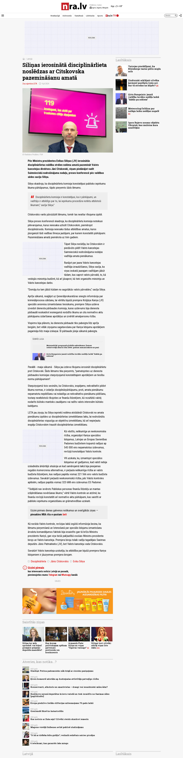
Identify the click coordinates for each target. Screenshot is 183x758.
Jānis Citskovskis (58, 561)
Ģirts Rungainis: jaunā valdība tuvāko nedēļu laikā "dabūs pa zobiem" (74, 355)
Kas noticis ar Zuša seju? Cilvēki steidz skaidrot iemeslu (59, 719)
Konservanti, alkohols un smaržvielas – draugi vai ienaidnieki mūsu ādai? (69, 687)
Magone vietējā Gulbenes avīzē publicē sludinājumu (57, 727)
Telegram (52, 575)
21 (98, 648)
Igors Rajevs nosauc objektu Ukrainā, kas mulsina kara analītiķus (143, 125)
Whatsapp (66, 575)
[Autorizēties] (180, 15)
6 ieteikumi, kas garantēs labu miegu (49, 743)
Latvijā (29, 59)
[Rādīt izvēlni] (2, 15)
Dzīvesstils (67, 16)
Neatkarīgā (55, 16)
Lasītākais (123, 60)
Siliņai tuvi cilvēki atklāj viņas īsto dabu (101, 645)
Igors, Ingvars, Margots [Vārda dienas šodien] (99, 7)
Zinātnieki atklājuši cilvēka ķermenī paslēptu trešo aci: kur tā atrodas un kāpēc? (143, 83)
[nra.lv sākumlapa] (74, 6)
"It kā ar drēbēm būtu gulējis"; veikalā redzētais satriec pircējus (62, 735)
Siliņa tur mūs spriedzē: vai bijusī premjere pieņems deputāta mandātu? (32, 646)
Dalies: (58, 581)
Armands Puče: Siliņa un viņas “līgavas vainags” (77, 645)
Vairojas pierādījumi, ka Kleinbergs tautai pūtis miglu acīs (144, 69)
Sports (100, 16)
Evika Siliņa (77, 561)
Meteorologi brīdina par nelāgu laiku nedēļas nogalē (143, 109)
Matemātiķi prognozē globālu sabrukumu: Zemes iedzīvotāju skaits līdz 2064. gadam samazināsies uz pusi (72, 346)
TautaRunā (79, 16)
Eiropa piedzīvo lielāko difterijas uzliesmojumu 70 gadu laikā (61, 703)
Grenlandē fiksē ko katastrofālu (46, 711)
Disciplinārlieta (37, 561)
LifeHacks (90, 16)
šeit (65, 514)
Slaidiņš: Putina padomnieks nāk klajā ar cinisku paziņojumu (61, 671)
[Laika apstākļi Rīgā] (116, 6)
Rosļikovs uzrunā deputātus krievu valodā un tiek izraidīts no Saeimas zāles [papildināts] (69, 695)
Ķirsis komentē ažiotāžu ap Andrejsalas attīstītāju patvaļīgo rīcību (64, 679)
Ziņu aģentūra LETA (29, 84)
